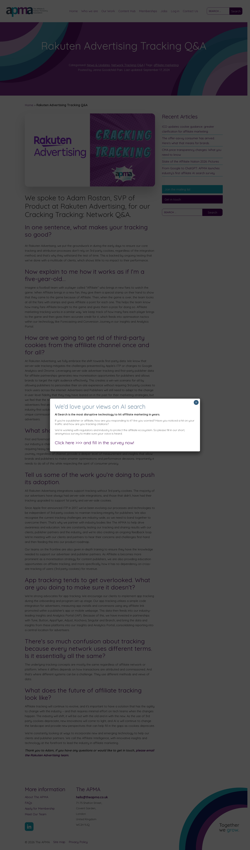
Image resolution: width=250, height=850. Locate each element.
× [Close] (196, 402)
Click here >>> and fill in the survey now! (94, 442)
